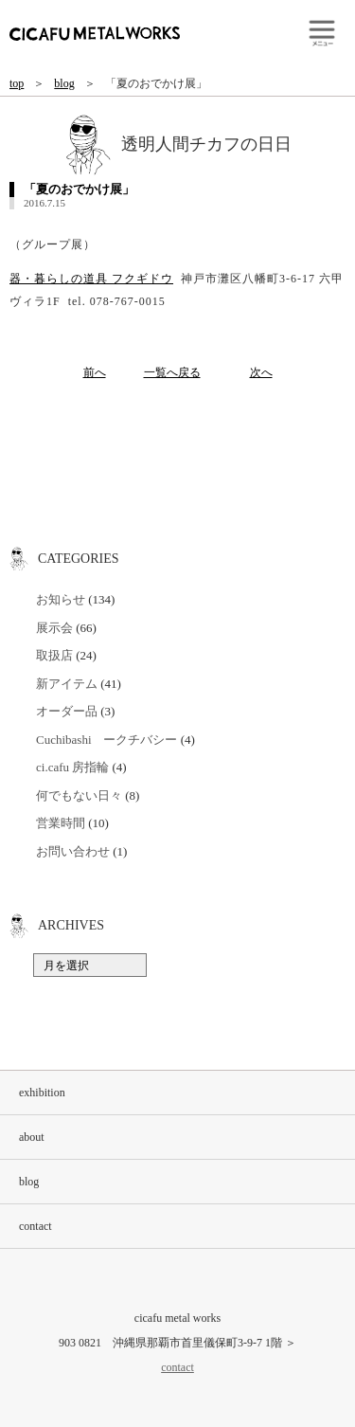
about (31, 1137)
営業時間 (60, 823)
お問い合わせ (73, 851)
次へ (261, 372)
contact (35, 1226)
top (16, 83)
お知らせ (60, 599)
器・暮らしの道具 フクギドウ (91, 278)
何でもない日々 (79, 795)
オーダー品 (67, 711)
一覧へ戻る (172, 372)
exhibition (42, 1092)
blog (64, 83)
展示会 (54, 628)
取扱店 (54, 655)
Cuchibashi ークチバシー (107, 739)
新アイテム (67, 684)
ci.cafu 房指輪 (72, 767)
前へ (94, 372)
